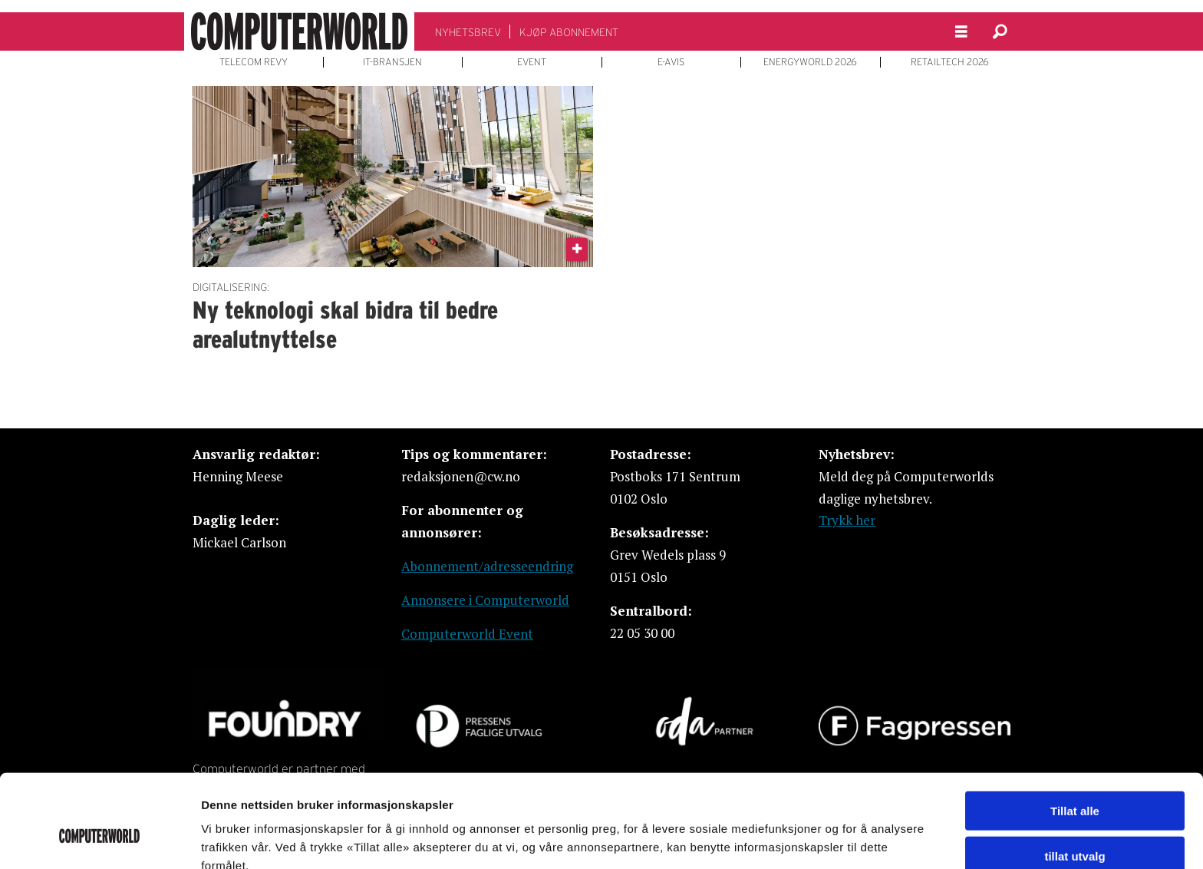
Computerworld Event (467, 634)
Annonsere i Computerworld (485, 600)
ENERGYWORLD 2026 (810, 62)
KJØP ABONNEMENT (568, 32)
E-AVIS (671, 62)
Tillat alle (1074, 734)
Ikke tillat (1074, 824)
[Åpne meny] (961, 32)
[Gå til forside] (299, 31)
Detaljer (817, 838)
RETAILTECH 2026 (950, 62)
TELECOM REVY (253, 62)
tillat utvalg (1074, 779)
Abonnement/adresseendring (487, 566)
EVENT (531, 62)
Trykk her (847, 520)
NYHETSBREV (468, 32)
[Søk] (1000, 31)
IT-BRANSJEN (392, 62)
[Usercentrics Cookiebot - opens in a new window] (99, 839)
